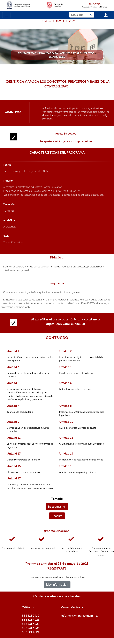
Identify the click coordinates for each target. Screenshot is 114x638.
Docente (57, 516)
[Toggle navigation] (6, 15)
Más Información (57, 584)
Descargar (56, 506)
